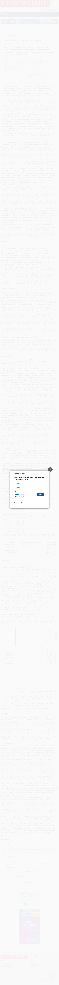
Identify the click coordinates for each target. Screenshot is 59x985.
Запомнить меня (21, 492)
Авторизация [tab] (20, 473)
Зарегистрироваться (20, 496)
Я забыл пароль (19, 494)
